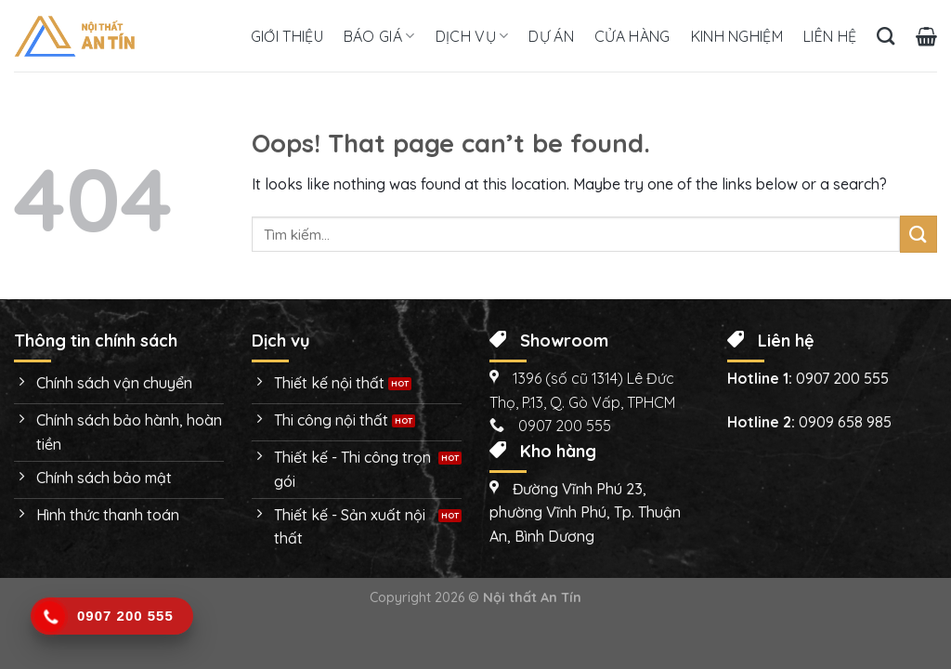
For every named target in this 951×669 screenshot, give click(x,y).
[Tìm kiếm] (885, 36)
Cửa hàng (632, 36)
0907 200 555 (842, 378)
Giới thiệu (287, 36)
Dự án (551, 36)
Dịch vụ (472, 36)
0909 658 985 (845, 422)
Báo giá (379, 36)
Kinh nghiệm (737, 36)
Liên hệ (829, 36)
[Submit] (918, 234)
